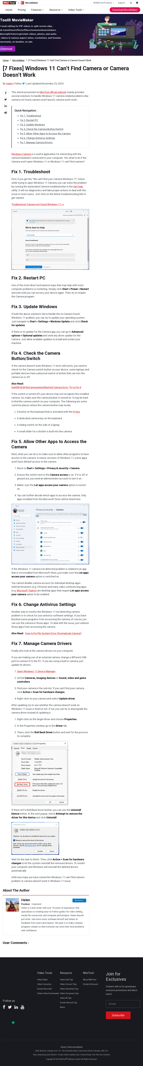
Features (36, 9)
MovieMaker (18, 60)
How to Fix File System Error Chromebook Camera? (53, 633)
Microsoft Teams (26, 590)
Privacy (63, 1047)
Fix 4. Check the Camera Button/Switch (41, 129)
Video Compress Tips (69, 993)
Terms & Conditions (75, 1047)
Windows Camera (21, 154)
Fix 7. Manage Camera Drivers (36, 142)
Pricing (22, 9)
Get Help (78, 186)
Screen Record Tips (68, 1002)
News (62, 1007)
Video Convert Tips (68, 984)
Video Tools (75, 9)
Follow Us (80, 900)
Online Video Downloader (48, 993)
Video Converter (44, 984)
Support (121, 3)
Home (9, 9)
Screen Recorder (44, 989)
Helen (9, 83)
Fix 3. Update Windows (32, 124)
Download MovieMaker (124, 9)
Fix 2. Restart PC (29, 120)
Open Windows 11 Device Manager (36, 671)
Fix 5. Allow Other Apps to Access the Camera (45, 133)
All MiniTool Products (102, 3)
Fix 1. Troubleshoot (30, 115)
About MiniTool (89, 979)
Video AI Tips (66, 998)
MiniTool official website (53, 92)
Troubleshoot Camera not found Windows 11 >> (37, 204)
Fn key (76, 411)
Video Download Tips (69, 989)
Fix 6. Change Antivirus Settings (37, 138)
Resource (54, 9)
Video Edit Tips (66, 979)
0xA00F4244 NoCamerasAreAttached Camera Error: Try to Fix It (46, 387)
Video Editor (42, 979)
